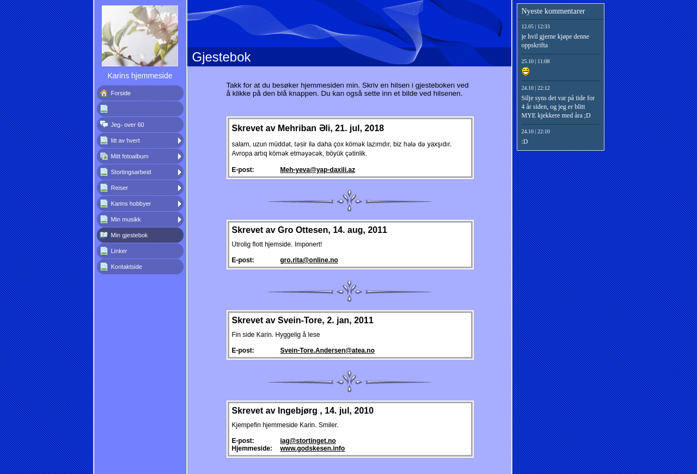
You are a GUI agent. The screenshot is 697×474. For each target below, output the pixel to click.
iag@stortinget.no (308, 441)
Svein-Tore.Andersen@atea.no (327, 350)
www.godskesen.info (312, 448)
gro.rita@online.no (309, 260)
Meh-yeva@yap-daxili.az (318, 170)
